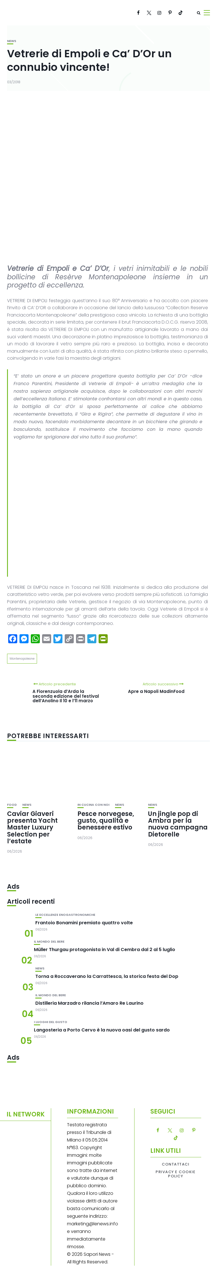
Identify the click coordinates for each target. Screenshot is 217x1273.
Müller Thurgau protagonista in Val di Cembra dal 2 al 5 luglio (104, 949)
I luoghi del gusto (50, 1022)
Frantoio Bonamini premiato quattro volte (84, 922)
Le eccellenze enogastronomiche (65, 914)
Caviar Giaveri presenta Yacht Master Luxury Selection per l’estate (32, 827)
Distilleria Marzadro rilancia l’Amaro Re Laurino (89, 1003)
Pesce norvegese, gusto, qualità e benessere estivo (105, 820)
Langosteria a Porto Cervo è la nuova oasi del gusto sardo (102, 1030)
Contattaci (175, 1164)
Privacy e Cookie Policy (176, 1174)
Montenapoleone (22, 658)
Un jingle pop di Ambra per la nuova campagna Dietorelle (178, 824)
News (11, 41)
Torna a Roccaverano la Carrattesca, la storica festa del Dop (106, 976)
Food (12, 804)
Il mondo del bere (49, 941)
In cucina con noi (93, 804)
